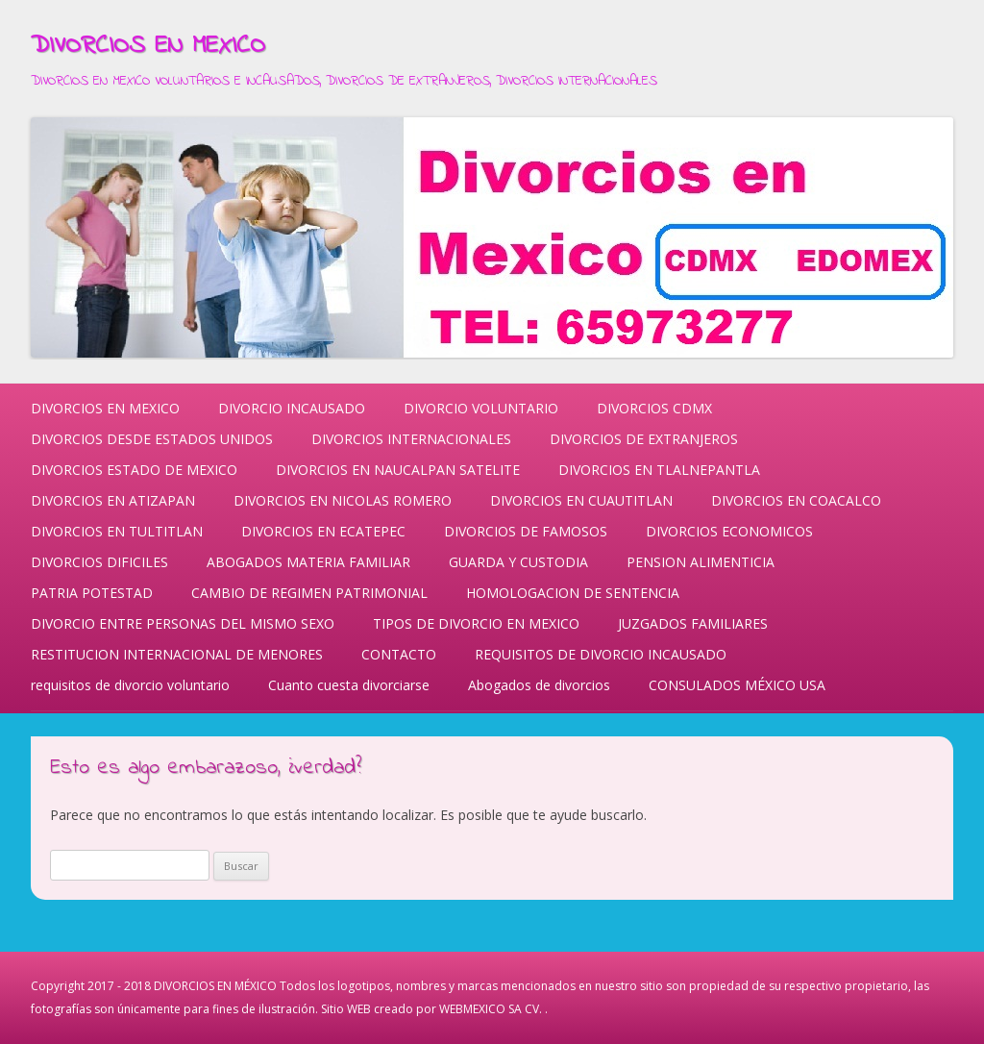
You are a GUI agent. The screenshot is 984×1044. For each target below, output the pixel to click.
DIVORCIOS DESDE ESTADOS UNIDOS (152, 439)
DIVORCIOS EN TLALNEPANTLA (659, 469)
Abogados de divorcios (539, 685)
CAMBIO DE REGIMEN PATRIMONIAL (309, 593)
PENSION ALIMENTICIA (701, 562)
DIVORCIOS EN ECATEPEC (323, 531)
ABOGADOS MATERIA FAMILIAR (308, 562)
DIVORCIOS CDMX (654, 408)
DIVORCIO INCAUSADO (291, 408)
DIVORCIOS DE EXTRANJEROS (644, 439)
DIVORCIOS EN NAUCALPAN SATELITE (398, 469)
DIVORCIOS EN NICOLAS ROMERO (343, 500)
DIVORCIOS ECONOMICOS (729, 531)
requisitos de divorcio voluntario (130, 685)
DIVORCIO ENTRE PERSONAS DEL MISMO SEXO (182, 623)
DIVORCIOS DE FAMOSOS (525, 531)
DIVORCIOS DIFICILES (99, 562)
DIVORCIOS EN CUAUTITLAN (581, 500)
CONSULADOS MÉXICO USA (737, 685)
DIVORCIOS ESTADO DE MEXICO (134, 469)
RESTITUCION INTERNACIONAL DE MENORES (177, 654)
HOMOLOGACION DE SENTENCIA (572, 593)
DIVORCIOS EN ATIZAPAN (113, 500)
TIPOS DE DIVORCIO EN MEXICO (476, 623)
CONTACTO (398, 654)
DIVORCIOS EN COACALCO (796, 500)
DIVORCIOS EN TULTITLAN (117, 531)
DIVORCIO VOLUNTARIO (481, 408)
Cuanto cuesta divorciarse (349, 685)
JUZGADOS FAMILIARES (693, 623)
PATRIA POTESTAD (92, 593)
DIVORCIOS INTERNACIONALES (411, 439)
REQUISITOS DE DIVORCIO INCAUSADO (600, 654)
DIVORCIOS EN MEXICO (148, 46)
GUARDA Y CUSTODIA (518, 562)
